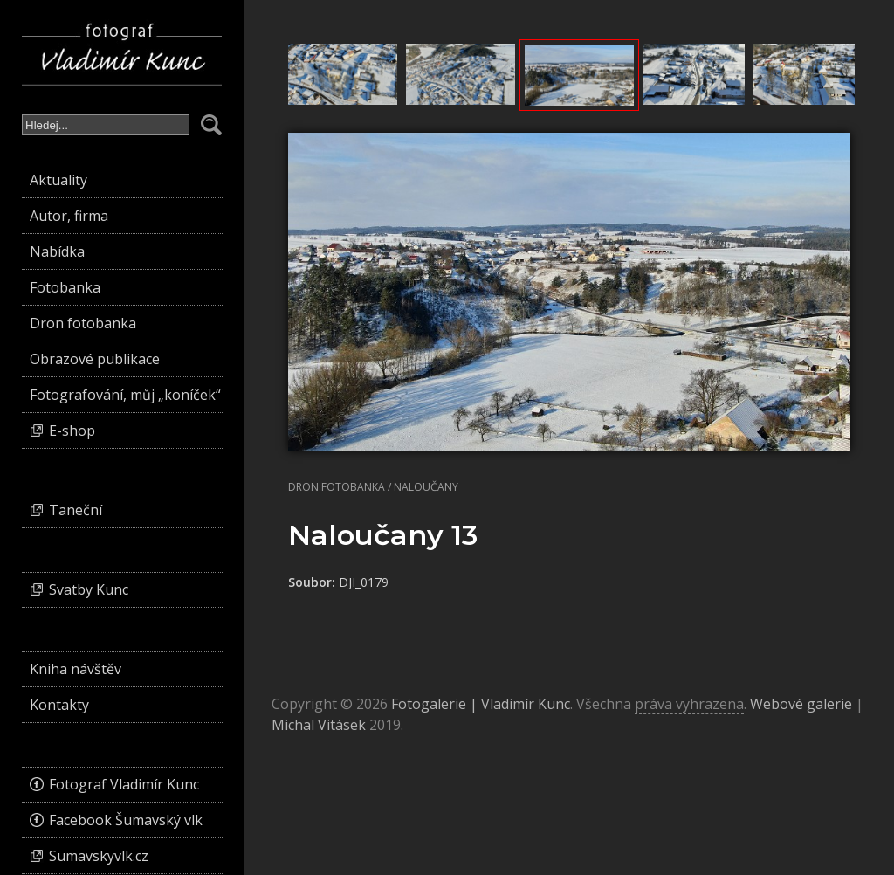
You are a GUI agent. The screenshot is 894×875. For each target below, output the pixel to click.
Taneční (75, 510)
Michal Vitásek (319, 724)
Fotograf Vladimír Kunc (124, 784)
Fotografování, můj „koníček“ (125, 394)
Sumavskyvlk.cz (98, 855)
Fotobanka (65, 287)
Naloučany (426, 486)
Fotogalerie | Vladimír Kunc (480, 703)
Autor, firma (69, 215)
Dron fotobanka (336, 486)
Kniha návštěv (75, 669)
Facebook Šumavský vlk (126, 820)
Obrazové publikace (95, 359)
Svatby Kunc (88, 589)
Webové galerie (801, 703)
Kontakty (59, 704)
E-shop (72, 430)
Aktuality (58, 179)
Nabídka (57, 251)
